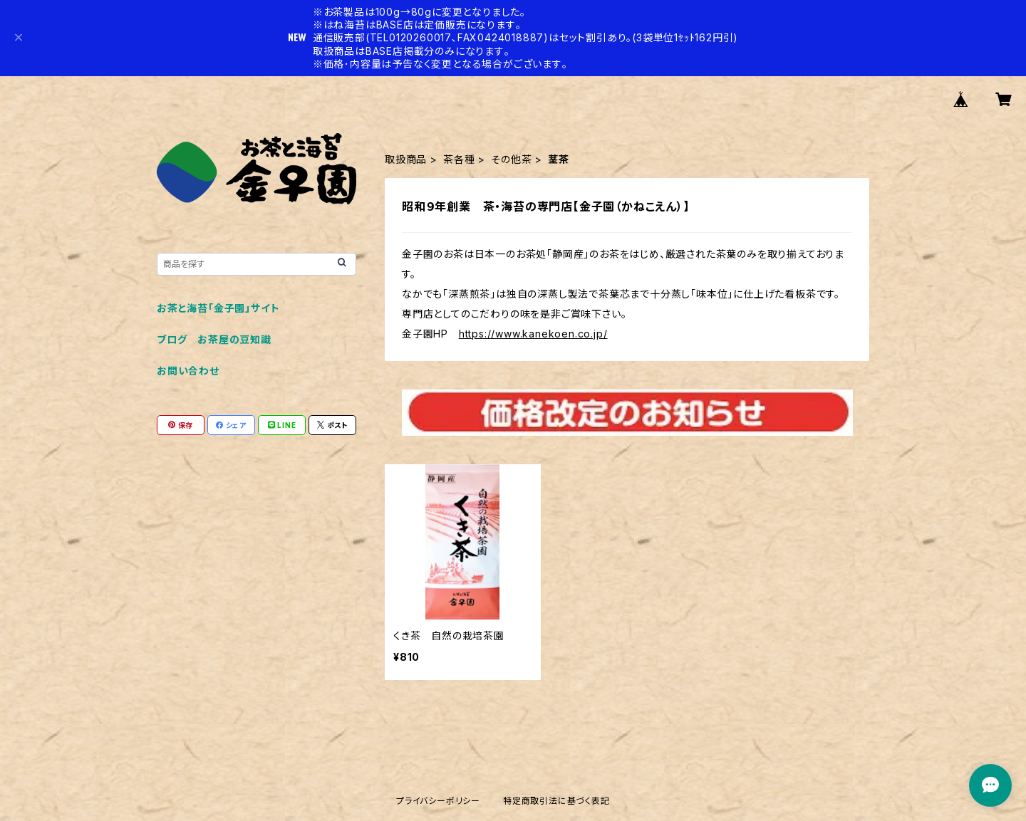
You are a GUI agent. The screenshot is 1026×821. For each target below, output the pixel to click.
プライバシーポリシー (438, 800)
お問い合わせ (188, 371)
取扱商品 (406, 159)
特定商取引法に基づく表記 (556, 800)
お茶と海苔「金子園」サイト (218, 308)
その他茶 (511, 159)
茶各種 (459, 159)
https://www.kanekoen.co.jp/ (533, 334)
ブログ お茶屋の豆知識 (214, 339)
